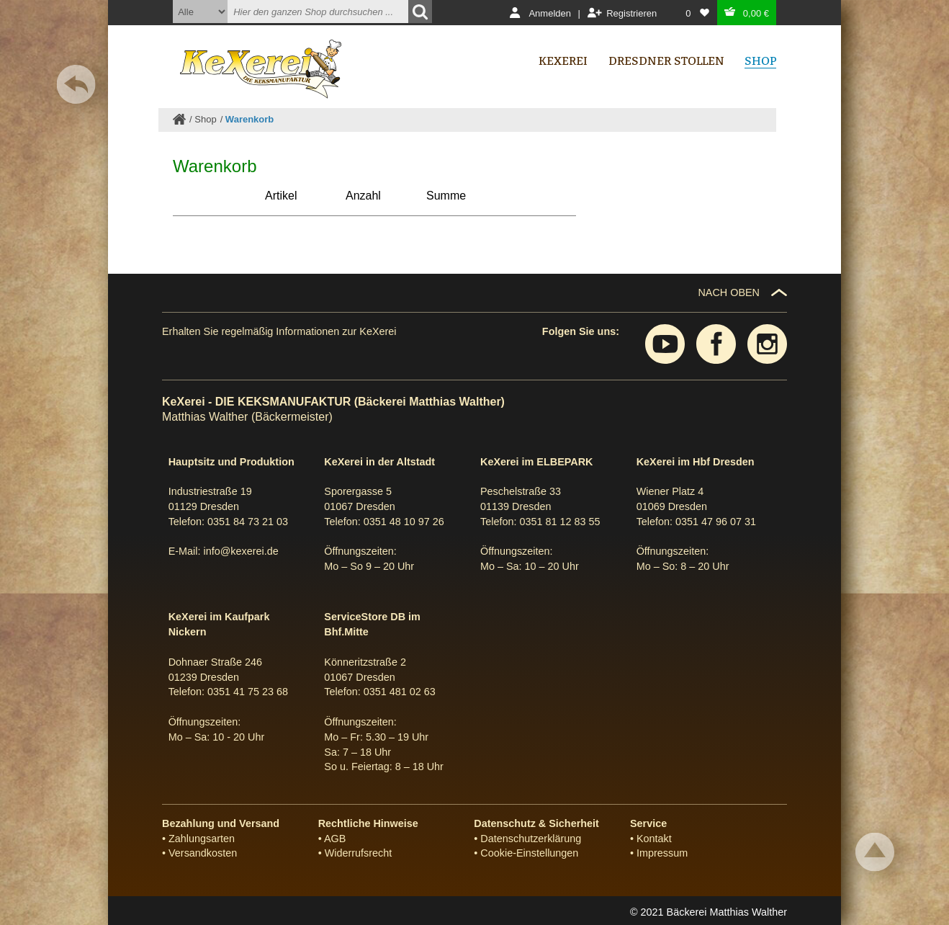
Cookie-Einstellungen (529, 853)
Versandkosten (202, 853)
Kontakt (654, 838)
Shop (205, 119)
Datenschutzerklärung (530, 838)
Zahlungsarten (201, 838)
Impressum (662, 853)
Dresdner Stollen (666, 61)
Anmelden (550, 13)
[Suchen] (420, 11)
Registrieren (631, 13)
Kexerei (563, 61)
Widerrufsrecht (358, 853)
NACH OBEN (729, 292)
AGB (335, 838)
